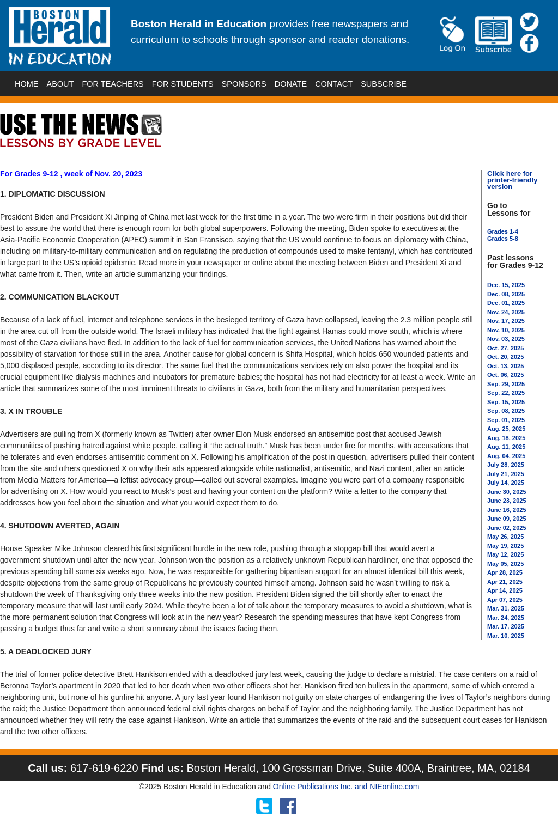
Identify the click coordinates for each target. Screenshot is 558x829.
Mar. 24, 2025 (505, 617)
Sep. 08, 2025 (506, 410)
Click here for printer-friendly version (512, 180)
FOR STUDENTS (183, 84)
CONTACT (334, 84)
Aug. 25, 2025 (506, 428)
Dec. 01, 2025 (506, 303)
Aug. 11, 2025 (506, 446)
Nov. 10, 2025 (506, 330)
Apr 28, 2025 (505, 572)
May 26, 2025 (505, 536)
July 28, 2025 (505, 464)
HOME (27, 84)
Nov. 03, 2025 (506, 339)
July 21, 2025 (505, 474)
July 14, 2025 (505, 482)
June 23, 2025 (506, 500)
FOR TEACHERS (112, 84)
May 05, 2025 (505, 563)
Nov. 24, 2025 (506, 312)
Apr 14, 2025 (505, 590)
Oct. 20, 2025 (505, 356)
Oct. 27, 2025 (505, 348)
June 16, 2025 (506, 510)
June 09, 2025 (506, 518)
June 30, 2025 (506, 492)
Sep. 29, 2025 (506, 384)
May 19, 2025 (505, 545)
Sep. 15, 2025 (506, 402)
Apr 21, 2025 (505, 581)
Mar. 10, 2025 (505, 635)
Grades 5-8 (502, 238)
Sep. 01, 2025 (506, 420)
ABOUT (60, 84)
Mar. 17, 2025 (505, 626)
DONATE (291, 84)
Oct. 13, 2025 (505, 366)
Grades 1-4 (502, 231)
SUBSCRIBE (384, 84)
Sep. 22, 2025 (506, 392)
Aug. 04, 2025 (506, 456)
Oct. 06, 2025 (505, 374)
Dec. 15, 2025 (506, 285)
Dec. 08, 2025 (506, 294)
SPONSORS (244, 84)
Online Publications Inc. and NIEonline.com (346, 786)
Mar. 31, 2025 (505, 608)
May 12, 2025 (505, 554)
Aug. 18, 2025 (506, 438)
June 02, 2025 (506, 528)
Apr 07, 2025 (505, 599)
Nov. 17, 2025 (506, 321)
